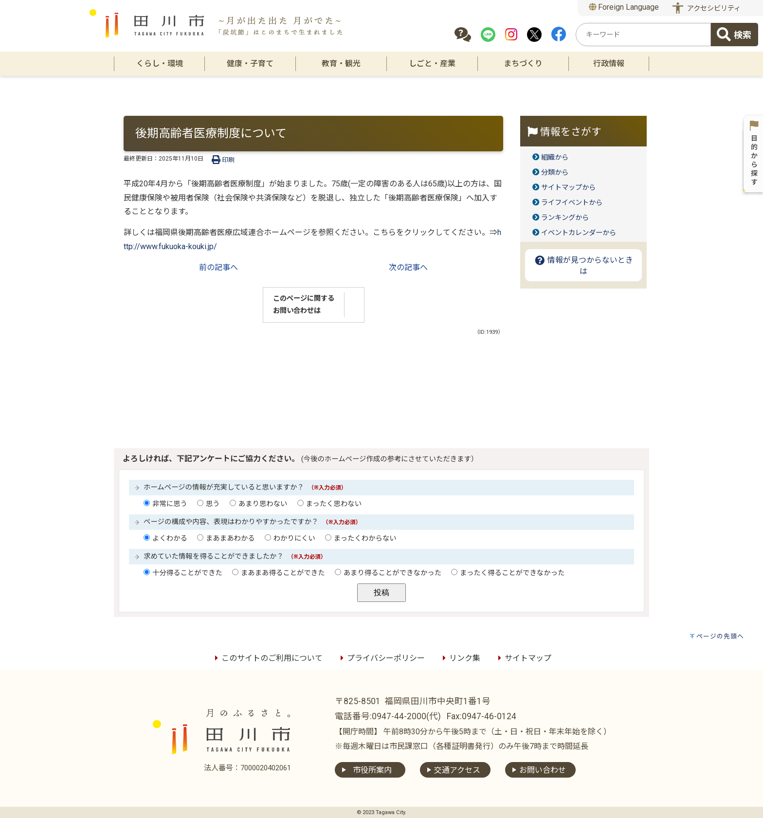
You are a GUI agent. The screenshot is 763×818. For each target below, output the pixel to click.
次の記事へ (408, 267)
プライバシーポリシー (381, 658)
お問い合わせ (542, 770)
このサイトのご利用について (267, 658)
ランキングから (565, 218)
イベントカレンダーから (578, 233)
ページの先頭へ (720, 636)
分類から (554, 172)
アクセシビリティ (714, 8)
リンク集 (459, 658)
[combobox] (643, 34)
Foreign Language (624, 7)
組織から (554, 157)
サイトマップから (568, 187)
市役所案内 (372, 770)
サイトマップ (523, 658)
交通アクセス (457, 770)
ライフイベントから (571, 203)
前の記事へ (218, 267)
